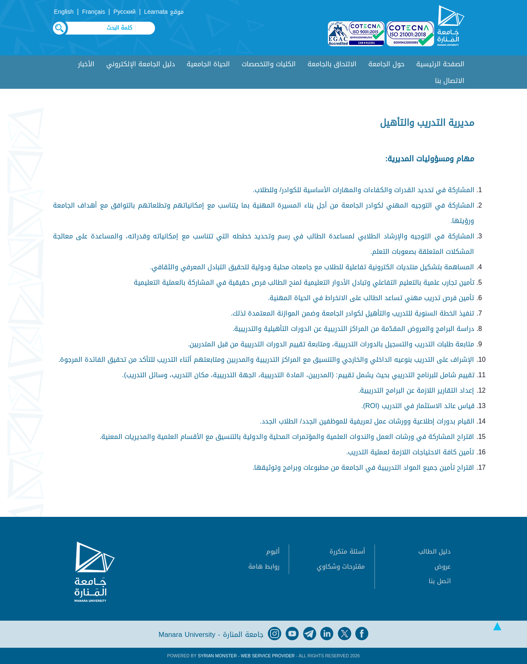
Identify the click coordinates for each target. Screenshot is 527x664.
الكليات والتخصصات (269, 64)
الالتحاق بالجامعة (332, 64)
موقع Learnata (164, 12)
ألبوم (273, 551)
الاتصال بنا (450, 80)
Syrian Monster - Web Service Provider (246, 656)
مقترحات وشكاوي (341, 566)
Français (93, 12)
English (64, 12)
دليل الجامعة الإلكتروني (140, 64)
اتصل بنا (440, 581)
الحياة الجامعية (208, 64)
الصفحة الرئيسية (440, 64)
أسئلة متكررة (347, 551)
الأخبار (86, 64)
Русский (124, 12)
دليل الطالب (434, 551)
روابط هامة (264, 566)
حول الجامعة (386, 64)
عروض (443, 566)
